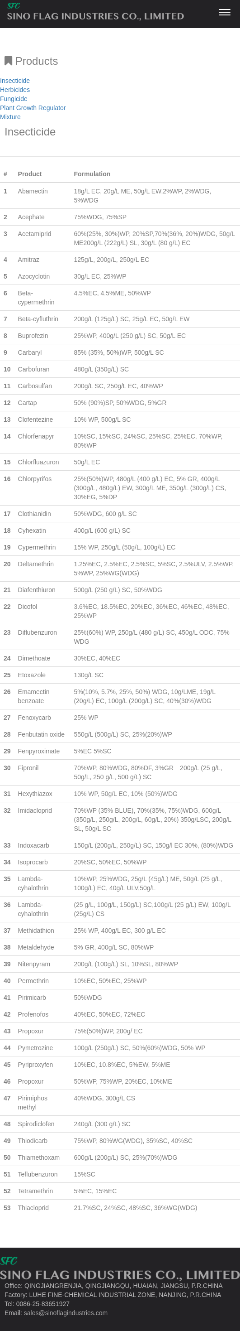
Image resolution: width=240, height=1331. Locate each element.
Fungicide (14, 98)
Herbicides (15, 89)
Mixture (10, 117)
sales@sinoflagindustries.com (66, 1313)
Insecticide (15, 80)
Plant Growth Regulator (33, 107)
